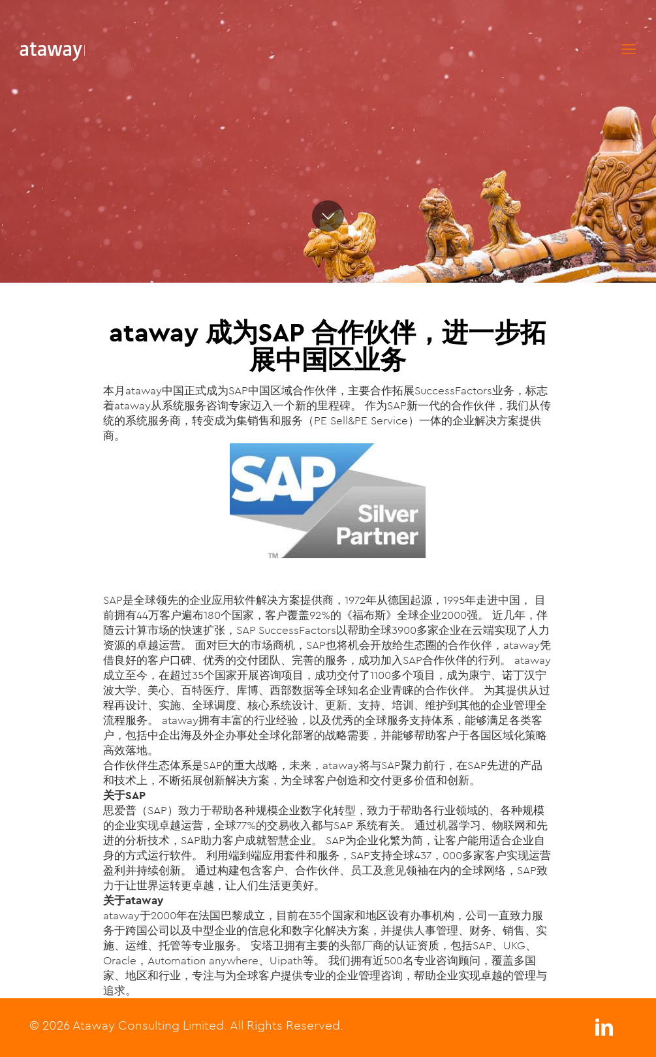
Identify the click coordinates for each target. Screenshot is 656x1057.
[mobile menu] (628, 49)
